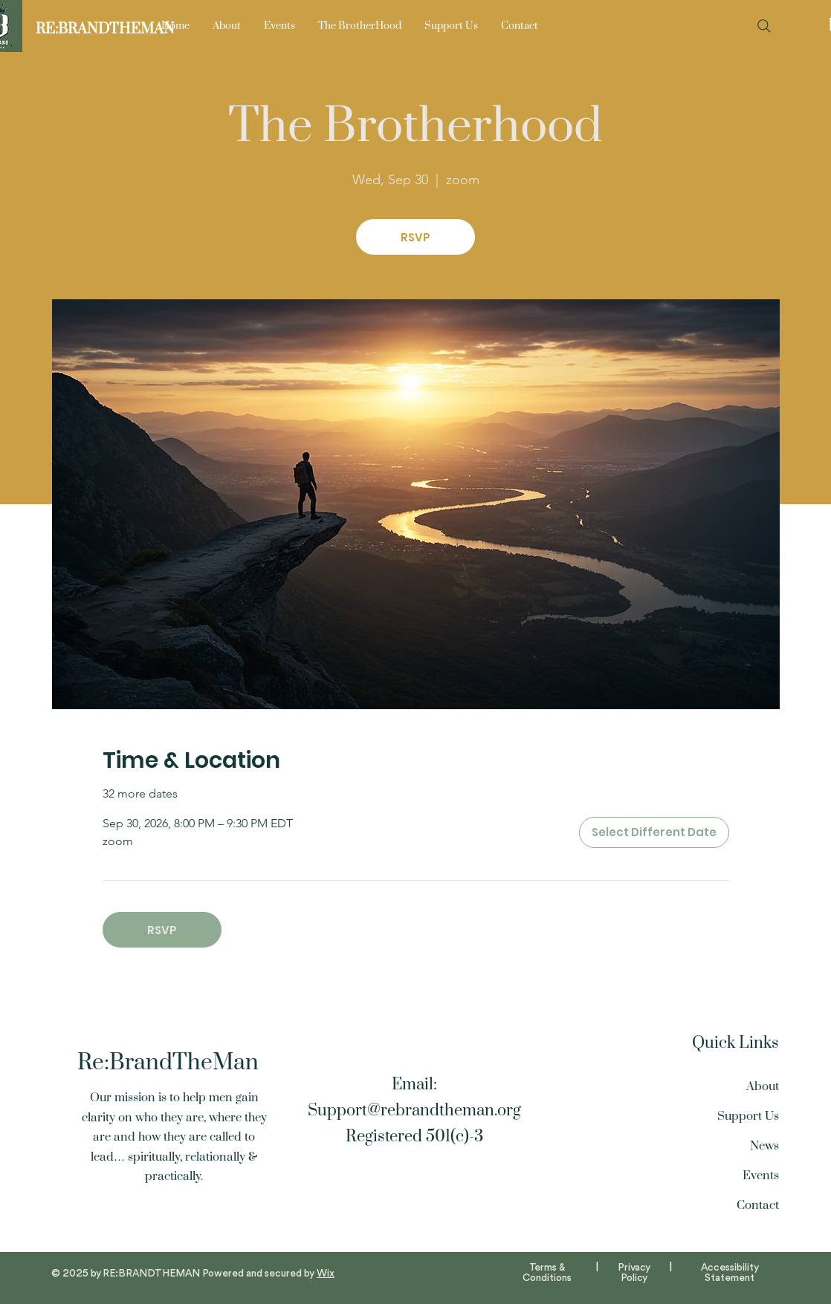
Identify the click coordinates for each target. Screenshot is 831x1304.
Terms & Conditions (547, 1272)
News (764, 1145)
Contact (758, 1205)
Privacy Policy (634, 1272)
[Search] (764, 26)
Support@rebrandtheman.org (414, 1111)
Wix (325, 1273)
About (762, 1086)
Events (761, 1175)
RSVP (415, 237)
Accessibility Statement (730, 1272)
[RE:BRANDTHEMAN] (105, 29)
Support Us (748, 1116)
